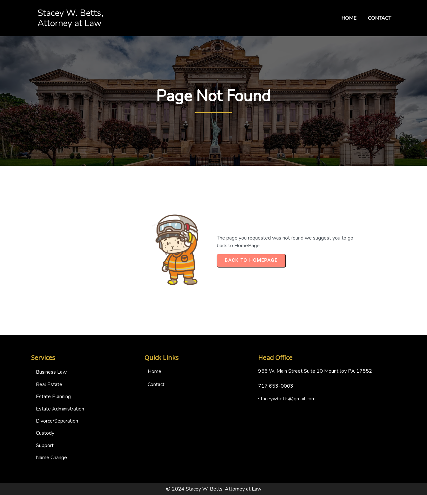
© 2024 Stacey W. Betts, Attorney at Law (213, 488)
